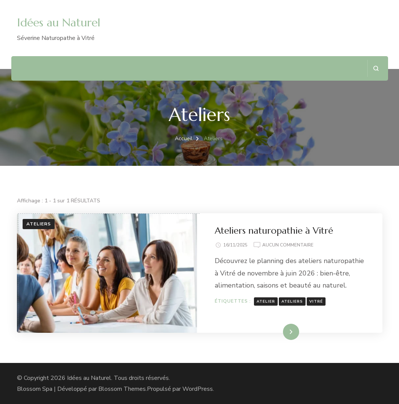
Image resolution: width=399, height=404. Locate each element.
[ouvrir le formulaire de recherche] (375, 68)
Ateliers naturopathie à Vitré (274, 230)
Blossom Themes (122, 389)
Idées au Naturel (58, 22)
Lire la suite (278, 332)
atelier (266, 301)
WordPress (197, 389)
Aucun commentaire (287, 245)
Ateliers (38, 224)
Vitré (316, 301)
